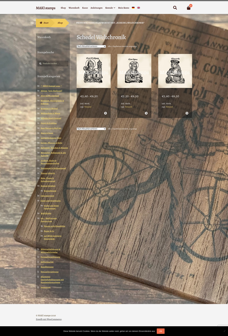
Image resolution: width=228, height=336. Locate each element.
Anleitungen (97, 7)
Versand (87, 104)
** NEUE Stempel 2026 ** (51, 86)
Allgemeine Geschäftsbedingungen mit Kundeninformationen (52, 279)
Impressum (46, 287)
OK (161, 331)
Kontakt (109, 7)
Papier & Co (49, 231)
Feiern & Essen (47, 133)
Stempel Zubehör (48, 186)
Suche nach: (175, 8)
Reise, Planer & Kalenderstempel (48, 179)
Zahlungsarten (47, 262)
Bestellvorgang (47, 266)
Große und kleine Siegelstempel (51, 207)
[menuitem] (133, 8)
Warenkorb (74, 7)
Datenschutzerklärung (50, 257)
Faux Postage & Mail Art (51, 128)
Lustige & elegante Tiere (51, 138)
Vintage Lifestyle (48, 173)
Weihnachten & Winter (50, 113)
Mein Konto (123, 7)
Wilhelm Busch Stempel (51, 118)
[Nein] (224, 331)
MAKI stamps (45, 7)
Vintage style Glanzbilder (54, 226)
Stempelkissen (50, 190)
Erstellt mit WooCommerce (49, 319)
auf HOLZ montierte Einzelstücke (52, 237)
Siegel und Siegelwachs (51, 200)
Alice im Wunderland (50, 95)
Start (45, 22)
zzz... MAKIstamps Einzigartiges (49, 220)
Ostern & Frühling (49, 123)
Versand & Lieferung (49, 271)
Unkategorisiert (47, 195)
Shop (63, 7)
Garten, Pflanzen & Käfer (51, 142)
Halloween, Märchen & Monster (54, 147)
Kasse (85, 7)
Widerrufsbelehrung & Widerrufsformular (50, 251)
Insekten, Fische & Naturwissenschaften (50, 162)
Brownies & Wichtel (49, 108)
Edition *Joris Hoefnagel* (52, 90)
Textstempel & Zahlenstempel (53, 168)
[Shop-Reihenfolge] (91, 46)
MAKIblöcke (46, 213)
